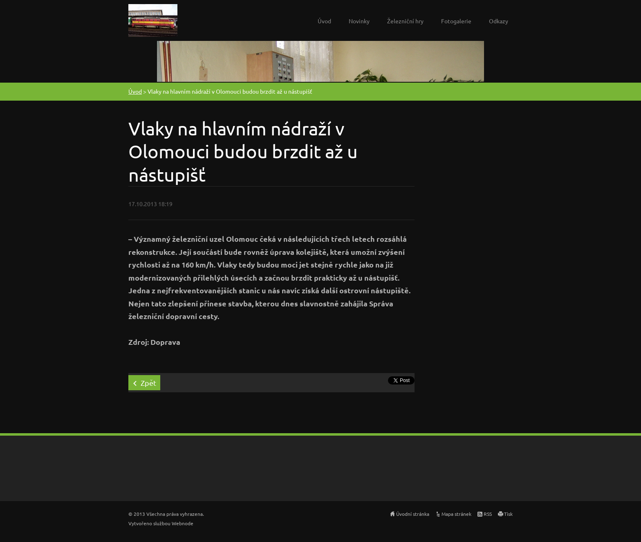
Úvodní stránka (412, 514)
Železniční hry (405, 21)
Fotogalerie (456, 21)
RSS (488, 514)
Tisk (508, 514)
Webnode (182, 523)
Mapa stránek (456, 514)
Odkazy (498, 21)
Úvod (324, 21)
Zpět (148, 382)
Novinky (359, 21)
